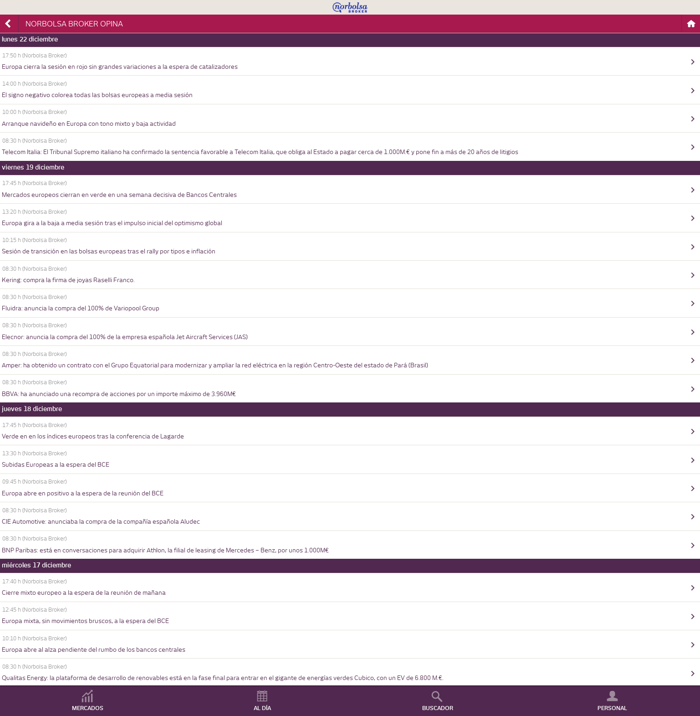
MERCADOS (87, 708)
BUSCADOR (437, 708)
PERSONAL (612, 708)
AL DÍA (262, 708)
